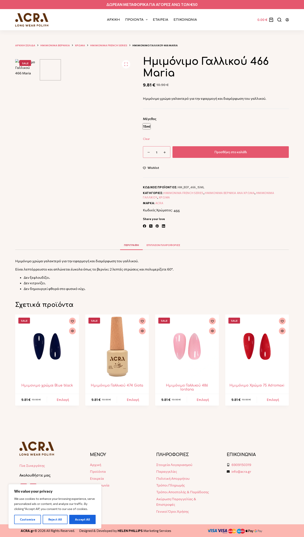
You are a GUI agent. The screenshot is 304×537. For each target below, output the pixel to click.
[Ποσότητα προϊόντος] (156, 152)
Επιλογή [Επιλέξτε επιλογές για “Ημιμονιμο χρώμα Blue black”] (63, 400)
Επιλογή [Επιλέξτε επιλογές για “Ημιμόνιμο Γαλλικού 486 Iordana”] (203, 400)
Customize (27, 519)
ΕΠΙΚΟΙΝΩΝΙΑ (185, 20)
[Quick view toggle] (72, 331)
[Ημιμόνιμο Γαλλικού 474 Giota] (117, 346)
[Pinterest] (157, 226)
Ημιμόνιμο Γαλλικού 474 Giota (117, 385)
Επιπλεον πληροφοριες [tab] (163, 244)
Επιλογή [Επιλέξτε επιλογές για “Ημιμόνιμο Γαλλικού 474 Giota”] (133, 400)
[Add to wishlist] (151, 167)
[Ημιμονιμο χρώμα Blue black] (47, 346)
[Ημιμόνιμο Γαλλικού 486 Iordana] (187, 346)
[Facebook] (144, 226)
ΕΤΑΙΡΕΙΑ (160, 20)
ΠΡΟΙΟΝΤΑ (137, 19)
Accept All (82, 519)
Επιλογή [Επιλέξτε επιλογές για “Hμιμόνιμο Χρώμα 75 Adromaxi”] (273, 400)
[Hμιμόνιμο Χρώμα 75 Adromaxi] (257, 346)
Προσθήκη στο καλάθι (230, 152)
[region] (54, 506)
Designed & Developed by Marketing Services (125, 531)
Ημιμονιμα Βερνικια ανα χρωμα (230, 193)
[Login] (287, 19)
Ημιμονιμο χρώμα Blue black (47, 385)
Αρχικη (113, 20)
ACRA (159, 203)
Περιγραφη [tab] (131, 244)
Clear (146, 139)
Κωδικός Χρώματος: (157, 210)
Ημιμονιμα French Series (184, 193)
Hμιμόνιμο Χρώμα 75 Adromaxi (256, 385)
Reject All (55, 519)
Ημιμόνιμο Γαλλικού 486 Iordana (187, 387)
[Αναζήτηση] (279, 20)
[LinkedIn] (163, 226)
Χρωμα (164, 197)
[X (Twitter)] (150, 226)
